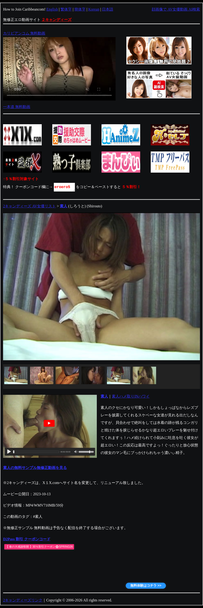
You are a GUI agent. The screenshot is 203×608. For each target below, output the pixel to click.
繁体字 (66, 9)
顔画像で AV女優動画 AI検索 (176, 9)
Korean (93, 9)
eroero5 (65, 187)
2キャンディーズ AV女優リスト (29, 206)
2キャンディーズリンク (22, 600)
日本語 (107, 9)
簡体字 (80, 9)
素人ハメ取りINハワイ (131, 396)
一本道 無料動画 (16, 107)
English (52, 9)
